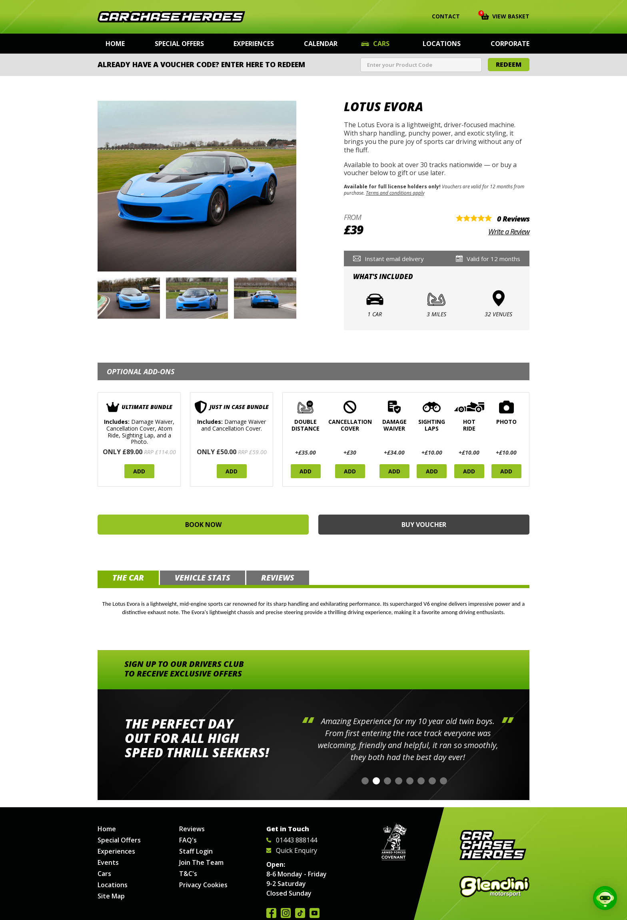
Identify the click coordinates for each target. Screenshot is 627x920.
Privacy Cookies (203, 884)
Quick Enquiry (291, 850)
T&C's (188, 873)
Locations (442, 43)
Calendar (320, 43)
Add (139, 471)
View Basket (505, 15)
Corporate (510, 43)
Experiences (254, 43)
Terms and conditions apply (395, 193)
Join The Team (201, 862)
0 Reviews (513, 219)
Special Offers (179, 43)
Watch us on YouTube (314, 913)
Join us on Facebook (271, 913)
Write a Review (508, 231)
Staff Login (196, 851)
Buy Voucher (423, 524)
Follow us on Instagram (286, 913)
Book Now (203, 524)
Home (115, 43)
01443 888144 (291, 840)
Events (108, 862)
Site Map (111, 896)
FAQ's (188, 840)
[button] (365, 780)
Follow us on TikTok (300, 913)
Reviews (192, 828)
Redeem (508, 64)
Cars (381, 43)
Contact (441, 16)
